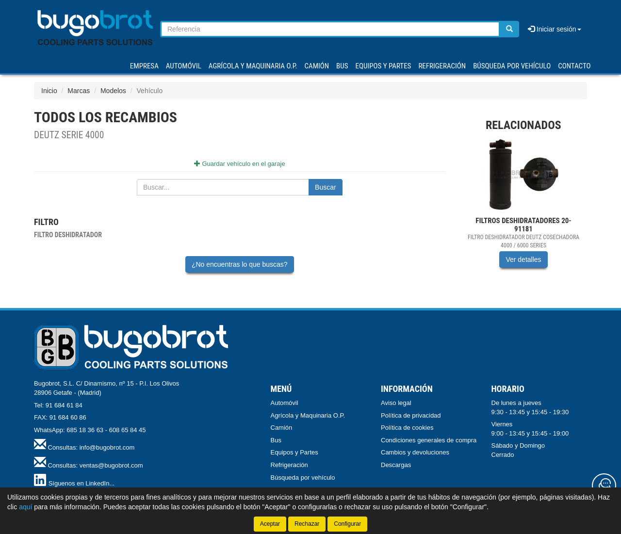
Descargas (396, 465)
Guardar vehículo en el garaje (239, 163)
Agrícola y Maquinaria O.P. (308, 415)
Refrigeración (289, 465)
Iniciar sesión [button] (554, 29)
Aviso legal (396, 402)
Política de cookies (407, 427)
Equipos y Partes (294, 452)
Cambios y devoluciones (415, 452)
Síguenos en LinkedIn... (82, 483)
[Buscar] (509, 29)
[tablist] (524, 210)
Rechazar (306, 523)
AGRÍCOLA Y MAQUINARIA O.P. (253, 66)
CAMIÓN (317, 66)
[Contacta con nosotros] (604, 485)
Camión (282, 427)
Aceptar (270, 523)
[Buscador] (330, 29)
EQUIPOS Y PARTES (383, 66)
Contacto (574, 66)
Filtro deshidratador (68, 235)
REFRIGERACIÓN (442, 66)
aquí (25, 507)
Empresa (144, 66)
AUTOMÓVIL (183, 66)
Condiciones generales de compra (428, 440)
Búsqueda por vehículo (512, 66)
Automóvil (284, 402)
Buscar (325, 187)
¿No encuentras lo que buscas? (240, 264)
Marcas (78, 91)
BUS (342, 66)
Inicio (49, 91)
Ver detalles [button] (523, 259)
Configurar (347, 523)
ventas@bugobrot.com (111, 465)
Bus (276, 440)
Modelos (113, 91)
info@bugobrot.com (107, 447)
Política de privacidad (411, 415)
